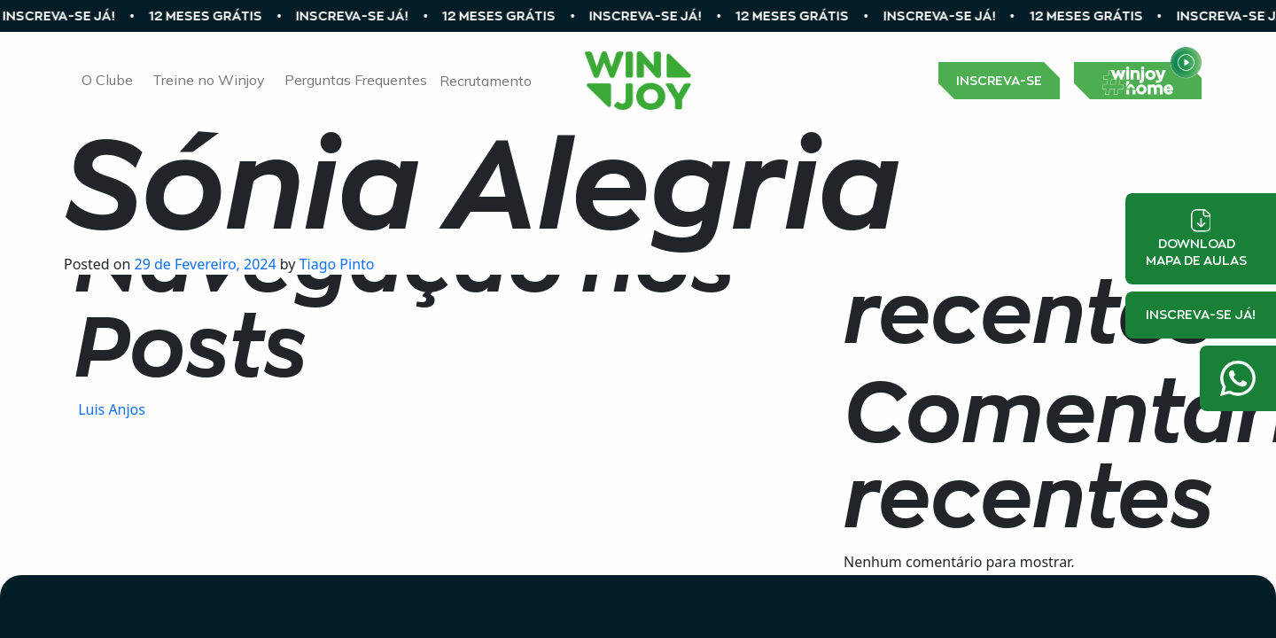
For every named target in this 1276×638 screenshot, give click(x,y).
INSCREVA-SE (999, 80)
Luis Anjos (109, 409)
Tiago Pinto (335, 264)
